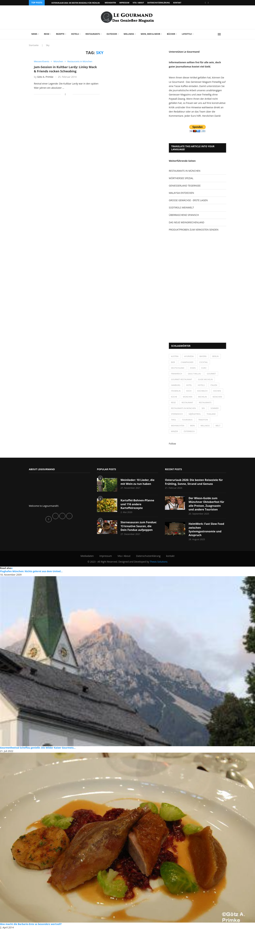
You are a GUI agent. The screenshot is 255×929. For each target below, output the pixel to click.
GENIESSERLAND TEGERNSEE (185, 185)
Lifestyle (187, 34)
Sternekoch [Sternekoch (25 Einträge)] (177, 414)
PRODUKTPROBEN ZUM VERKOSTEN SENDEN (193, 229)
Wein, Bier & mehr (150, 34)
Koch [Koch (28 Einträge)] (188, 391)
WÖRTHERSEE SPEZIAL (181, 178)
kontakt (177, 3)
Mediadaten (110, 3)
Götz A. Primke (45, 76)
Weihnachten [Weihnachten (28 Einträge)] (177, 425)
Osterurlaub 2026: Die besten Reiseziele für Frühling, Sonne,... (80, 3)
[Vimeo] (208, 2)
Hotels (75, 34)
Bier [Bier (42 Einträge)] (173, 362)
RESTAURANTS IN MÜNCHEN (184, 170)
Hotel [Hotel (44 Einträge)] (189, 385)
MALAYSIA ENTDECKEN (181, 192)
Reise (46, 34)
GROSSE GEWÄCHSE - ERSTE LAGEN (188, 200)
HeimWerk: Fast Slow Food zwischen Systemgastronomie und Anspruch (206, 529)
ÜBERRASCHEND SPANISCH (184, 215)
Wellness (129, 34)
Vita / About (138, 3)
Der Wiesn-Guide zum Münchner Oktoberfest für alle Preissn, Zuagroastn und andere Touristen (206, 503)
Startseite (34, 45)
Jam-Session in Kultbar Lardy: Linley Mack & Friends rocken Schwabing (65, 69)
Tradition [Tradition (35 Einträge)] (203, 419)
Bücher (171, 34)
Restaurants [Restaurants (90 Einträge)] (205, 402)
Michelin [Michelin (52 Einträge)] (202, 396)
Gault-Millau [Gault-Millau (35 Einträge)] (194, 373)
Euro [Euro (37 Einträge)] (203, 368)
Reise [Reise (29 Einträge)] (173, 402)
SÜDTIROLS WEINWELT (181, 207)
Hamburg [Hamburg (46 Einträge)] (175, 385)
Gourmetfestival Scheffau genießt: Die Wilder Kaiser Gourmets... (38, 747)
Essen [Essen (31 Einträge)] (193, 368)
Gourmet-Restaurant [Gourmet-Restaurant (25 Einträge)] (181, 379)
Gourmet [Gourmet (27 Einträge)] (211, 373)
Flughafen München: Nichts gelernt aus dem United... (31, 571)
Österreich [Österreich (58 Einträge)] (189, 431)
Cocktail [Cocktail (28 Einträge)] (203, 362)
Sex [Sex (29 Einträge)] (203, 408)
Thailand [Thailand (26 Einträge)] (211, 414)
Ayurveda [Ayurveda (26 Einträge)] (189, 356)
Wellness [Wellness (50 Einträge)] (205, 425)
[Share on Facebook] (65, 94)
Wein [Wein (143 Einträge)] (192, 425)
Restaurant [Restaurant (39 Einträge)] (187, 402)
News (34, 34)
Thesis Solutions (158, 561)
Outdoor (112, 34)
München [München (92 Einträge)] (217, 396)
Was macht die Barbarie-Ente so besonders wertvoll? (31, 924)
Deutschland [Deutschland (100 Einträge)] (177, 368)
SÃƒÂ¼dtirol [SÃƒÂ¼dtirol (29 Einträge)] (195, 414)
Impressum (124, 3)
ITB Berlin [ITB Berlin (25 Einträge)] (175, 391)
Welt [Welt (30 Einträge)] (218, 425)
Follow (172, 443)
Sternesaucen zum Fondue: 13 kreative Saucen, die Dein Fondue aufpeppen (139, 526)
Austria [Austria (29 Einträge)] (174, 356)
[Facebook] (205, 2)
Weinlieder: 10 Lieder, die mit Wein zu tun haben (137, 481)
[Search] (224, 34)
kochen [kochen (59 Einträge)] (217, 391)
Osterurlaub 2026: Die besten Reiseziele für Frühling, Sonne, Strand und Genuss (194, 481)
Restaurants (93, 34)
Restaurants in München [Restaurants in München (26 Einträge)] (183, 408)
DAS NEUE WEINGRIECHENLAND (186, 222)
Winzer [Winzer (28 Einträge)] (174, 431)
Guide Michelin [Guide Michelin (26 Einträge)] (205, 379)
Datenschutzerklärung (158, 3)
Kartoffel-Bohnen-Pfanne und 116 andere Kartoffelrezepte (137, 504)
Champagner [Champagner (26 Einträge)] (187, 362)
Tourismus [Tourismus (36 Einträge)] (187, 419)
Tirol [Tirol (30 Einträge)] (173, 419)
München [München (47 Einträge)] (187, 396)
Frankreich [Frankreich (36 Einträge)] (176, 373)
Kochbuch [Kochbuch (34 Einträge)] (202, 391)
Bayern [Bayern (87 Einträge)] (203, 356)
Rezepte (60, 34)
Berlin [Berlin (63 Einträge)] (215, 356)
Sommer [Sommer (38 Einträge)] (215, 408)
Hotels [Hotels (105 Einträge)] (201, 385)
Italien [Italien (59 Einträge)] (213, 385)
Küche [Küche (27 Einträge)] (174, 396)
